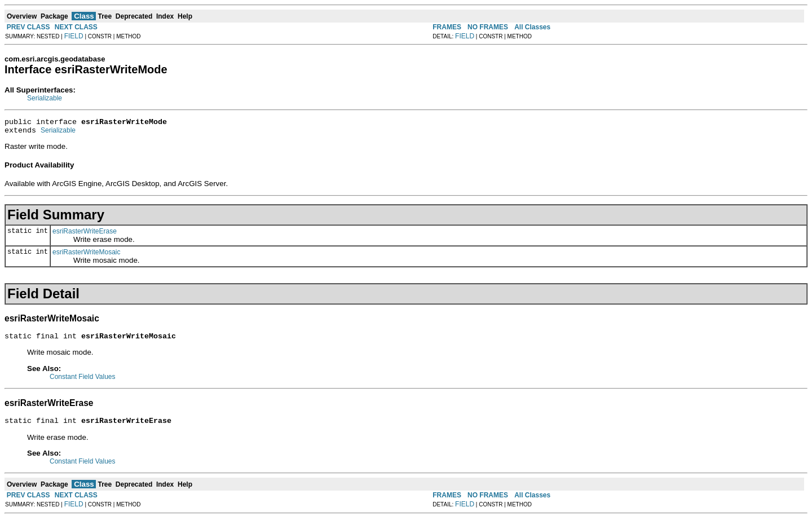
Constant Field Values (83, 382)
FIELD (73, 36)
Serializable (44, 98)
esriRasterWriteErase (84, 235)
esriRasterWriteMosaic (86, 255)
